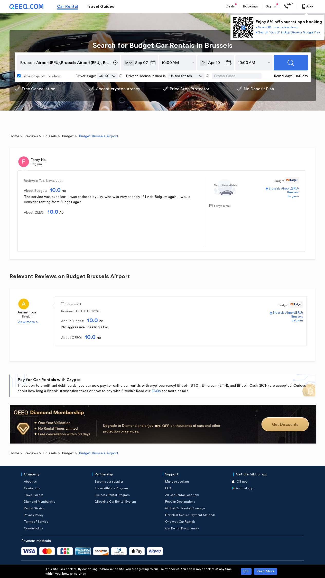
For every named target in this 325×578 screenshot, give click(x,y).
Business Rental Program (112, 494)
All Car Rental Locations (182, 494)
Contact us (32, 488)
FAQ (168, 488)
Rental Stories (34, 508)
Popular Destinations (180, 501)
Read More (265, 571)
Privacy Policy (33, 515)
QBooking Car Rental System (115, 501)
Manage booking (177, 481)
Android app (244, 488)
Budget (68, 136)
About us (30, 481)
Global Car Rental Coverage (185, 508)
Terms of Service (36, 521)
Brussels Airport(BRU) (284, 188)
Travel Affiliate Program (111, 488)
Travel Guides (100, 6)
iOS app (241, 481)
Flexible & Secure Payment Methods (190, 515)
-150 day (301, 76)
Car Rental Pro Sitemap (182, 528)
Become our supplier (109, 481)
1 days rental (221, 205)
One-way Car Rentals (180, 521)
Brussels (50, 136)
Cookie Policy (33, 528)
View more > (27, 322)
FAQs (156, 391)
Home (14, 136)
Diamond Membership (39, 501)
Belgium (293, 196)
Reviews (31, 136)
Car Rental (67, 6)
